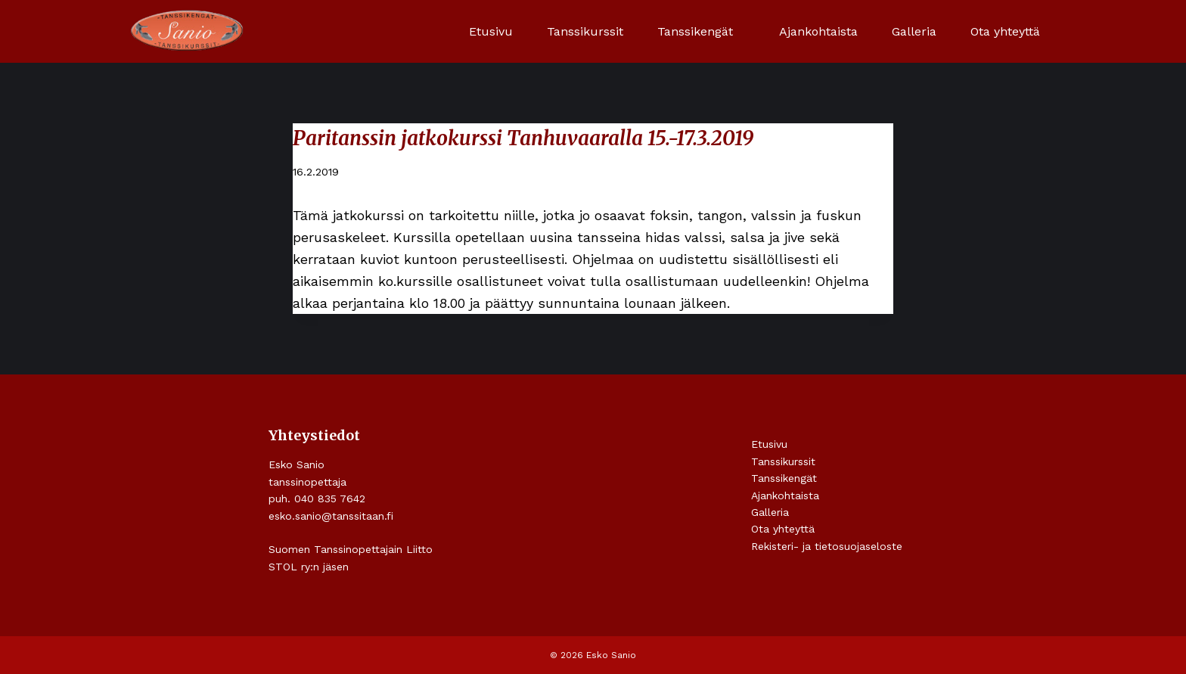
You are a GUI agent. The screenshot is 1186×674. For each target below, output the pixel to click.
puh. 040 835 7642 (317, 498)
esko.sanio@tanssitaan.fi (331, 516)
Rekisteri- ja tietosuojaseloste (826, 546)
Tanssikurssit (585, 31)
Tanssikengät (784, 478)
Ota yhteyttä (1005, 31)
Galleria (914, 31)
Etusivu (491, 31)
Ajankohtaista (818, 31)
